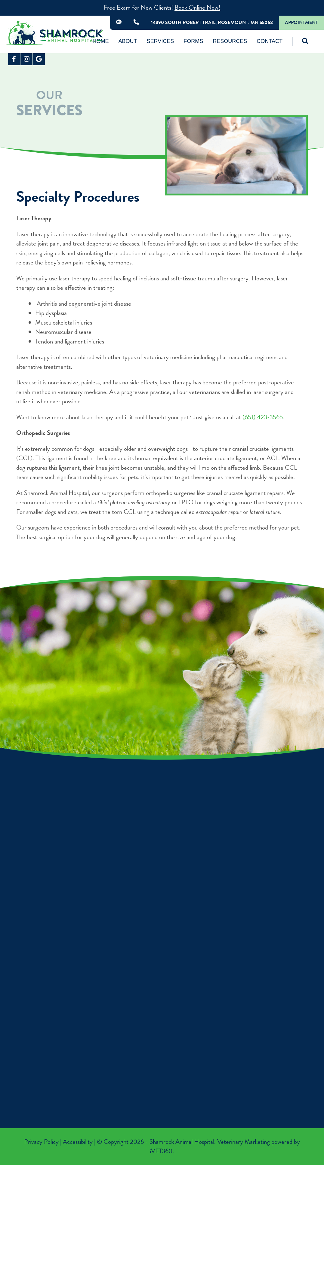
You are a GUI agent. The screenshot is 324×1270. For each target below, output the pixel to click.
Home (101, 41)
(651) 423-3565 (262, 417)
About (128, 41)
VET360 (161, 1151)
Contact (269, 41)
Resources (230, 41)
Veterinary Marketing (243, 1141)
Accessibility (78, 1141)
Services (160, 41)
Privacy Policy (41, 1141)
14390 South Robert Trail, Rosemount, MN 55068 (212, 22)
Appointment (301, 22)
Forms (193, 41)
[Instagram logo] (26, 59)
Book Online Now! (197, 7)
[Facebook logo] (14, 59)
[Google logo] (39, 59)
